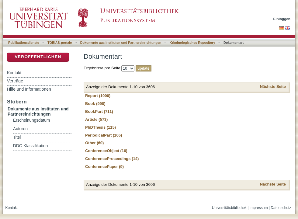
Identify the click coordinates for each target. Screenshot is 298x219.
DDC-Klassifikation (30, 146)
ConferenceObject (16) (106, 150)
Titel (17, 137)
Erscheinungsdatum (31, 120)
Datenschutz (281, 208)
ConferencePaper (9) (104, 166)
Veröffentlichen (38, 56)
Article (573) (96, 119)
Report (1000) (97, 95)
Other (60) (94, 143)
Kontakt (14, 72)
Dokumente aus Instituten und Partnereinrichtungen (120, 42)
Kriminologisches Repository (192, 42)
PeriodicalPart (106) (103, 135)
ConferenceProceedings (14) (112, 158)
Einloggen (282, 19)
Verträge (15, 80)
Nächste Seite (273, 86)
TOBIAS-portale (59, 42)
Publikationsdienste (23, 42)
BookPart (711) (99, 111)
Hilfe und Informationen (29, 89)
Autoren (20, 129)
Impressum (259, 208)
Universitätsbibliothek (229, 208)
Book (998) (95, 103)
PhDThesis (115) (100, 127)
